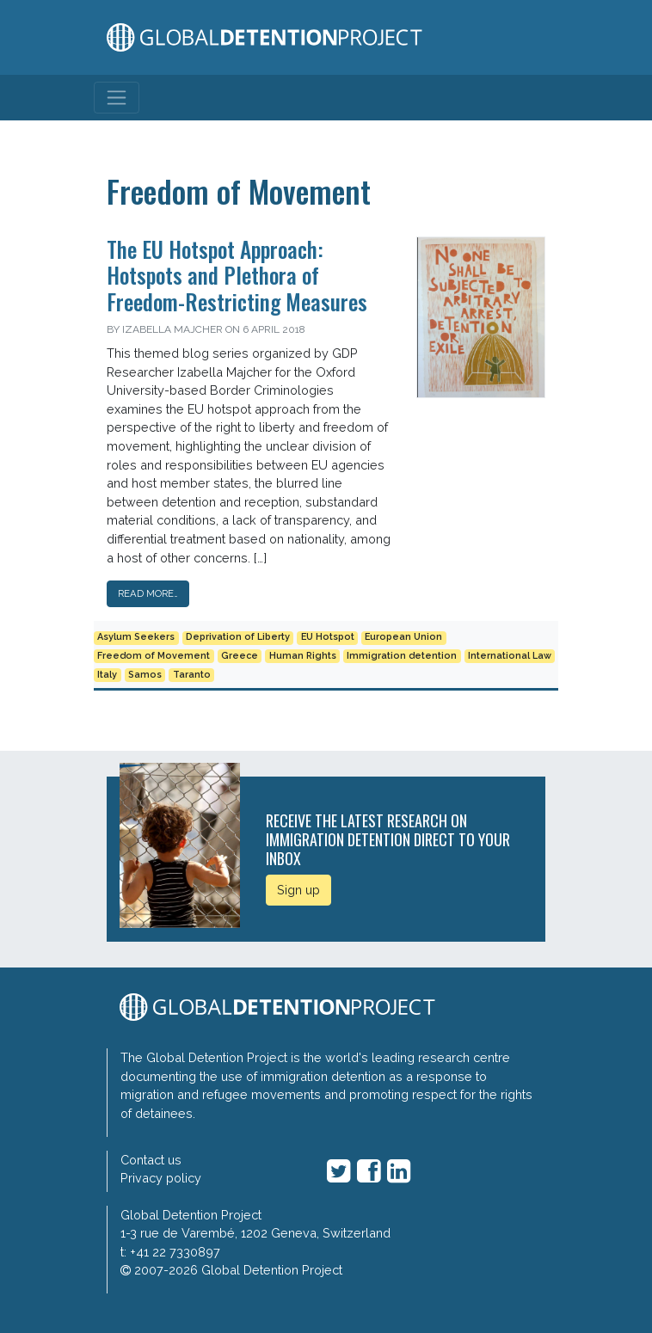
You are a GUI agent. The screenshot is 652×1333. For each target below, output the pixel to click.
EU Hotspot (327, 636)
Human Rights (302, 655)
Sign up (298, 889)
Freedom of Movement (153, 655)
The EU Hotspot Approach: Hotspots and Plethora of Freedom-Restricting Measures (237, 274)
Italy (107, 674)
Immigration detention (402, 655)
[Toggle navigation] (116, 98)
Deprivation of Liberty (238, 636)
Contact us (150, 1159)
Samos (145, 674)
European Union (403, 636)
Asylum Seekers (136, 636)
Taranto (192, 674)
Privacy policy (160, 1177)
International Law (509, 655)
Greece (239, 655)
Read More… (148, 593)
